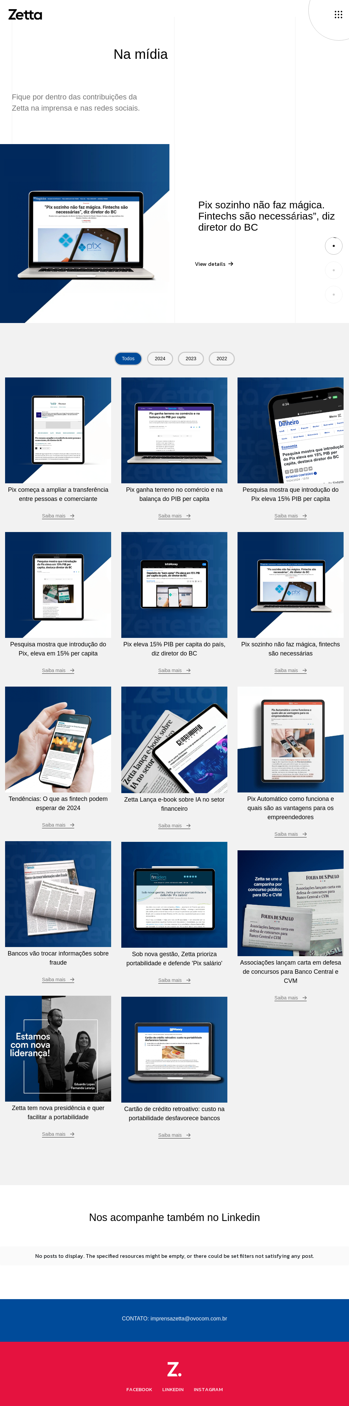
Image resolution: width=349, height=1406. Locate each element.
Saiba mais (174, 515)
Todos (128, 358)
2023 (191, 358)
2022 (222, 358)
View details (214, 268)
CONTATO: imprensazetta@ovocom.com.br (174, 1313)
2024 (160, 358)
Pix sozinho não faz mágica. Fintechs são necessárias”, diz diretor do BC (266, 216)
